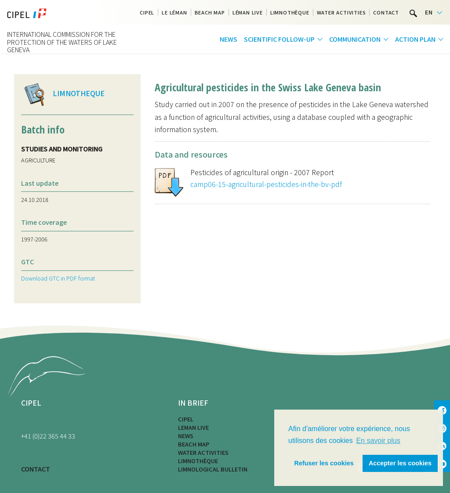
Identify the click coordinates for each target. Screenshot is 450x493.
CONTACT (35, 468)
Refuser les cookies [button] (324, 463)
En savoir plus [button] (378, 440)
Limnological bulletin (212, 469)
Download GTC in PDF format (58, 278)
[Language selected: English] (433, 12)
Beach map (210, 12)
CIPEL (147, 12)
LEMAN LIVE (193, 427)
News (228, 38)
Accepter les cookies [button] (400, 463)
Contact (386, 12)
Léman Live (247, 12)
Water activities (341, 12)
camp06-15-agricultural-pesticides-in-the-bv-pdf (266, 184)
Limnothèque (289, 12)
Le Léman (174, 12)
